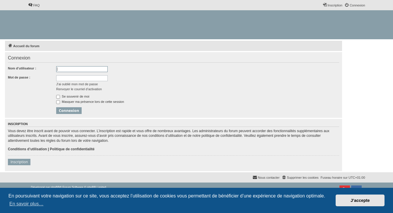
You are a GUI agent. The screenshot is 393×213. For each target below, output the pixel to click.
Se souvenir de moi (72, 96)
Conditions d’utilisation (27, 149)
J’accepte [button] (360, 200)
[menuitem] (34, 5)
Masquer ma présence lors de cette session (90, 101)
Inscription (19, 161)
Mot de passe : (19, 77)
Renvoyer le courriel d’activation (79, 89)
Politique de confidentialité (72, 149)
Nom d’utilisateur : (22, 68)
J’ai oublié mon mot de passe (77, 84)
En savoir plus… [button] (26, 203)
